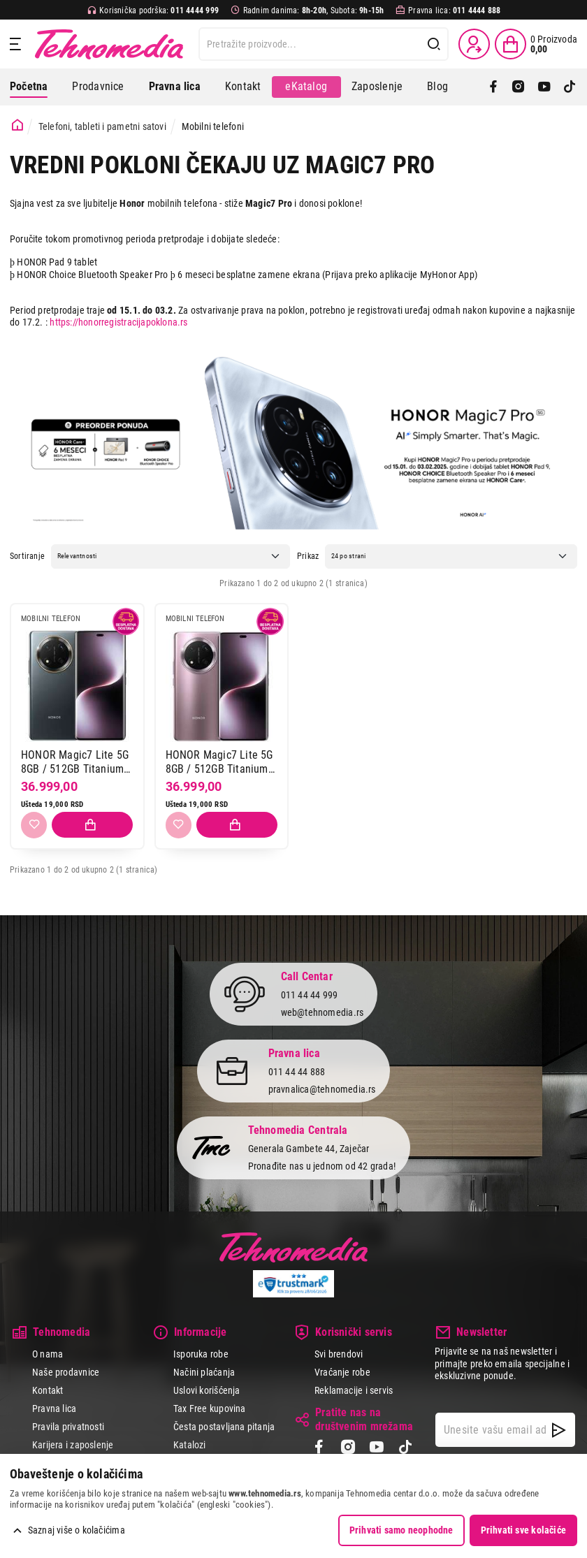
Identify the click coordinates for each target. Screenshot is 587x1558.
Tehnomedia (109, 44)
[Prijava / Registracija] (474, 44)
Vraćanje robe (342, 1372)
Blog (437, 86)
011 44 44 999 (309, 995)
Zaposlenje (377, 86)
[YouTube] (544, 87)
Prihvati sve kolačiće (523, 1530)
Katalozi (189, 1444)
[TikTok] (569, 87)
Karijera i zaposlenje (72, 1444)
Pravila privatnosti (68, 1426)
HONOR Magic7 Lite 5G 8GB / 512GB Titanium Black (75, 762)
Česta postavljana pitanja (224, 1426)
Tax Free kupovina (209, 1408)
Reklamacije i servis (353, 1390)
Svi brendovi (338, 1354)
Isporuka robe (201, 1354)
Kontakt (243, 86)
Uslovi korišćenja (206, 1390)
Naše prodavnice (65, 1372)
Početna (29, 86)
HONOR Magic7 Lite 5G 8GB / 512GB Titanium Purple (219, 762)
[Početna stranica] (17, 125)
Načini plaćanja (204, 1372)
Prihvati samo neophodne (401, 1530)
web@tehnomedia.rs (322, 1012)
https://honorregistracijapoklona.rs (118, 322)
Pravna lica (54, 1408)
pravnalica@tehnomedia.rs (322, 1089)
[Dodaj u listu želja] (34, 825)
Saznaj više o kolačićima (76, 1530)
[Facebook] (493, 87)
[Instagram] (518, 87)
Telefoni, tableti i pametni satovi (102, 126)
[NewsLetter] (558, 1430)
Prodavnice (98, 86)
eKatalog (306, 86)
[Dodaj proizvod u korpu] (92, 825)
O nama (47, 1354)
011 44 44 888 (297, 1072)
